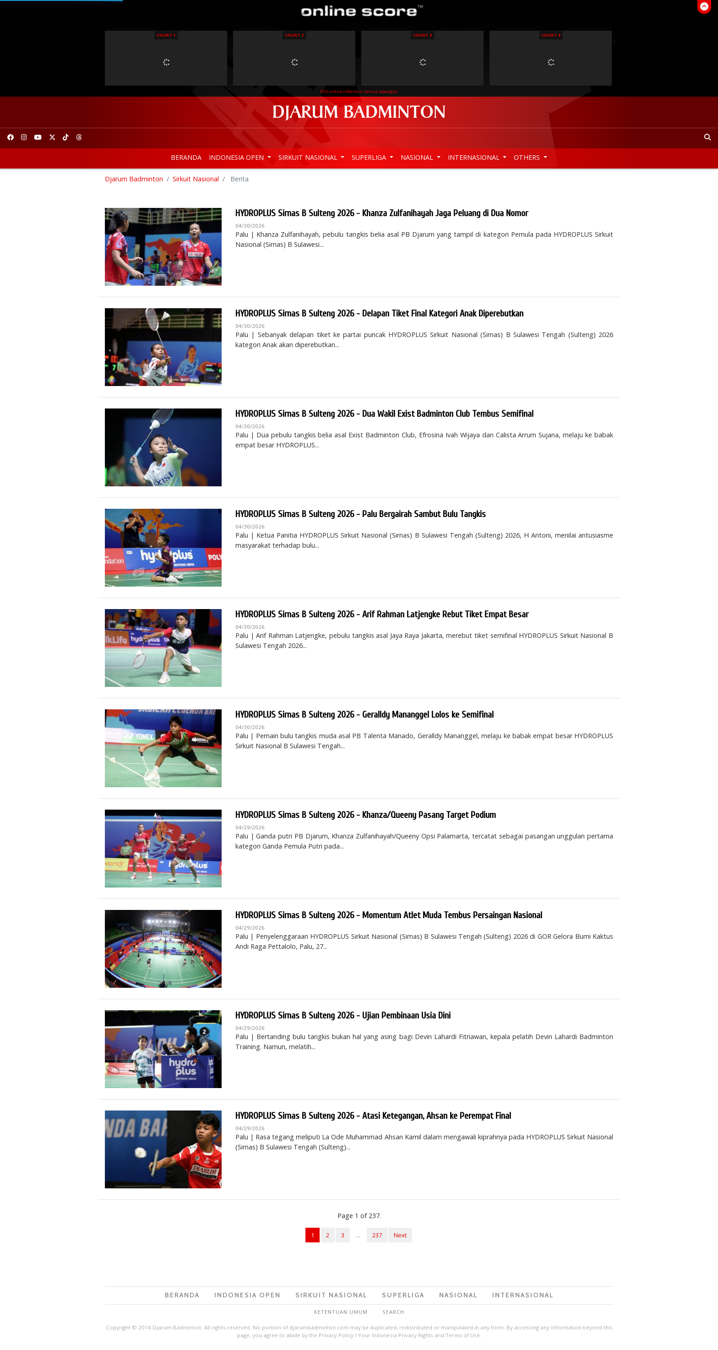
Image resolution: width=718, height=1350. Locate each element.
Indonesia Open (237, 157)
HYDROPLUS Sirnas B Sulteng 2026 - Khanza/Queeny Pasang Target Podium (365, 815)
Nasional (418, 157)
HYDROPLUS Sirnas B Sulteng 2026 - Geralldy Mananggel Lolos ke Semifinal (364, 714)
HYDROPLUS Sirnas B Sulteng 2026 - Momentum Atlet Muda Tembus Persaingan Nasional (388, 915)
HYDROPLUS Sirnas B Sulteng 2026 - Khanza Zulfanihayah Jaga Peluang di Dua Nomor (381, 213)
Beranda (186, 157)
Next (400, 1235)
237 (377, 1235)
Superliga (370, 157)
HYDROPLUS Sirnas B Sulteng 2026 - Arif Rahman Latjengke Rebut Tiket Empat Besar (381, 614)
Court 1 (166, 35)
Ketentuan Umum (341, 1311)
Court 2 (294, 35)
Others (528, 157)
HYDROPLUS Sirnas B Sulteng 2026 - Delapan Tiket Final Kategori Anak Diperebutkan (379, 313)
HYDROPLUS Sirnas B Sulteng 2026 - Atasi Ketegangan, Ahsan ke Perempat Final (373, 1115)
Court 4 (550, 35)
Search (393, 1311)
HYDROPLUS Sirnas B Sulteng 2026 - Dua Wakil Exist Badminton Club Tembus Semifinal (384, 413)
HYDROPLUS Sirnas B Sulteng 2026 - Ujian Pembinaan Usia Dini (343, 1015)
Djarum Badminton (134, 178)
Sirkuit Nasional (308, 157)
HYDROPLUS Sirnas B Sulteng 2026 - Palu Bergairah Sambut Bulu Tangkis (360, 514)
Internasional (474, 157)
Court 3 (422, 35)
